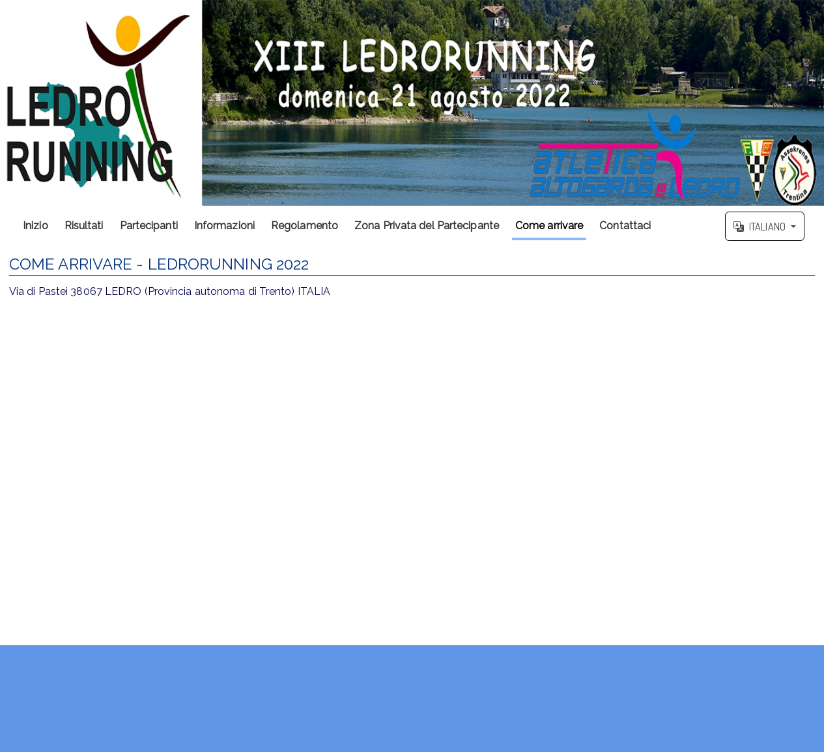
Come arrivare (549, 225)
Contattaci (625, 225)
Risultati (84, 225)
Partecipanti (149, 225)
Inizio (35, 225)
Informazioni (224, 225)
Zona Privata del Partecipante (426, 225)
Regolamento (304, 225)
